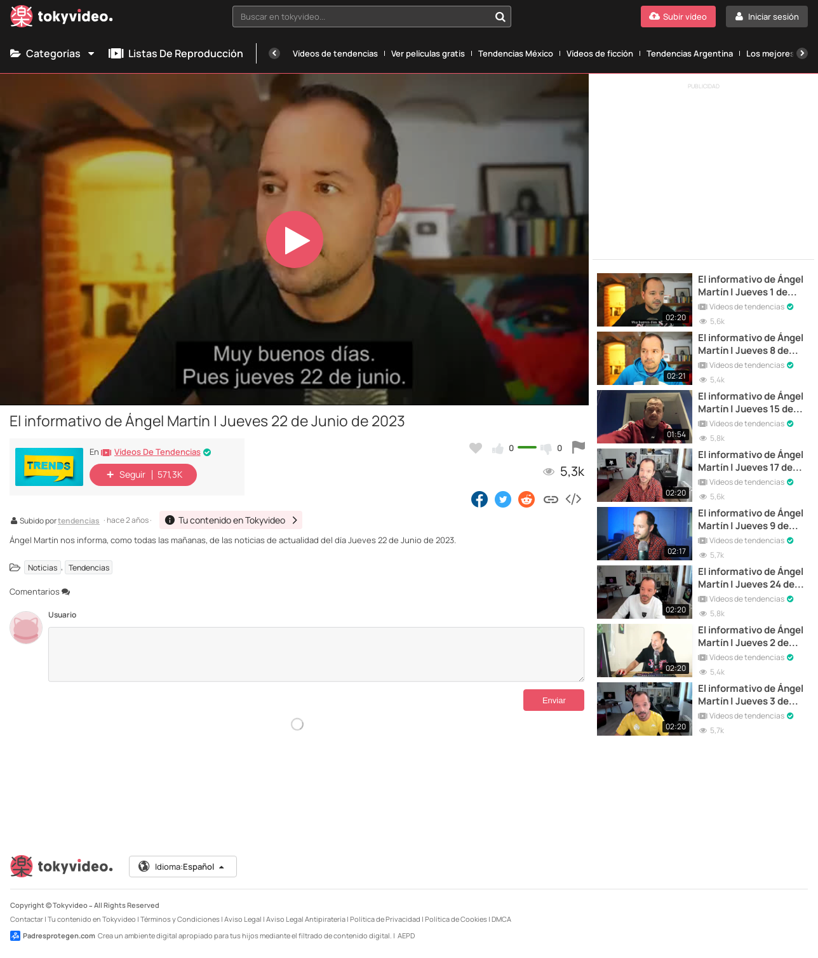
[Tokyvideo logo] (61, 18)
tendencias (79, 521)
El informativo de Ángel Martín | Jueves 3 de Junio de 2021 (750, 695)
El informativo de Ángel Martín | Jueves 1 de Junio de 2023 (750, 286)
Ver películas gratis (428, 53)
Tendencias (89, 567)
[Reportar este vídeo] (578, 448)
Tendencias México (515, 53)
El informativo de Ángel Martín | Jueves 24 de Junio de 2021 (750, 578)
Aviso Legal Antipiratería (305, 919)
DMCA (501, 919)
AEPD (406, 935)
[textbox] (361, 16)
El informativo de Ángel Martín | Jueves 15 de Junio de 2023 (750, 403)
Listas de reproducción (176, 53)
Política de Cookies (456, 919)
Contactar (26, 919)
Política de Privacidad (385, 919)
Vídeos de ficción (600, 53)
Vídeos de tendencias (335, 53)
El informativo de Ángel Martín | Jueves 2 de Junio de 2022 (750, 637)
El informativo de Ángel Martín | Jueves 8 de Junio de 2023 (750, 345)
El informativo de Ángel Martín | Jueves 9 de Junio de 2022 (750, 520)
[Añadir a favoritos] (475, 448)
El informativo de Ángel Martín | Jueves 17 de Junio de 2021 (750, 462)
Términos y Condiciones (180, 919)
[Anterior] (274, 53)
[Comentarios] (316, 654)
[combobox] (372, 16)
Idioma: (181, 866)
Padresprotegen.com (52, 936)
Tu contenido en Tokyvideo (92, 919)
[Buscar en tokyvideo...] (500, 16)
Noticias (42, 567)
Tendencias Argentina (690, 53)
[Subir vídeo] (678, 16)
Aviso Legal (243, 919)
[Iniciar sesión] (767, 16)
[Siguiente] (802, 53)
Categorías (53, 53)
